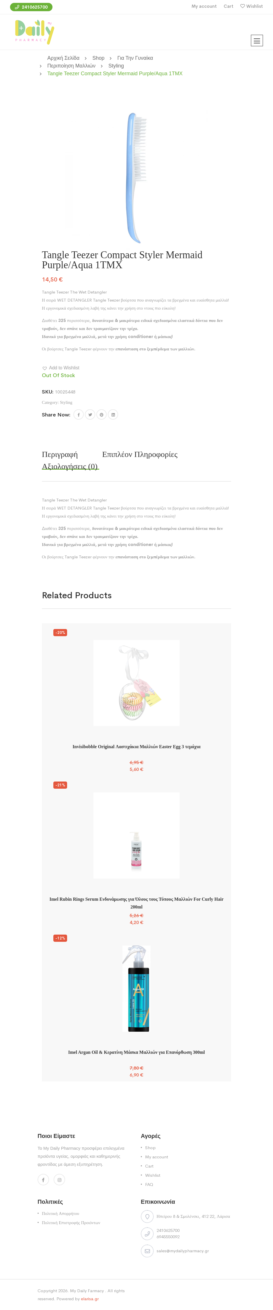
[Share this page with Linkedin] (113, 414)
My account (204, 6)
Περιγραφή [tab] (60, 454)
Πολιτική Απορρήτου (60, 1213)
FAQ (149, 1184)
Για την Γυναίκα (135, 58)
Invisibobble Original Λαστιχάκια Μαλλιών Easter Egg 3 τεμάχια (136, 746)
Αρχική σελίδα (63, 58)
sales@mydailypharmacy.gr (183, 1250)
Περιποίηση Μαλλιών (71, 66)
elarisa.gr (90, 1298)
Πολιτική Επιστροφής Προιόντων (71, 1222)
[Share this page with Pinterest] (101, 414)
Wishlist (254, 6)
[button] (60, 367)
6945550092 (168, 1236)
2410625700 (31, 7)
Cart (228, 6)
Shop (98, 58)
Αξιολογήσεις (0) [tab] (70, 466)
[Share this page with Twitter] (90, 414)
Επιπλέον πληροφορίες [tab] (140, 454)
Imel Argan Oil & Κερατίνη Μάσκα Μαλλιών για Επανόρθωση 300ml (136, 1052)
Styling (116, 66)
